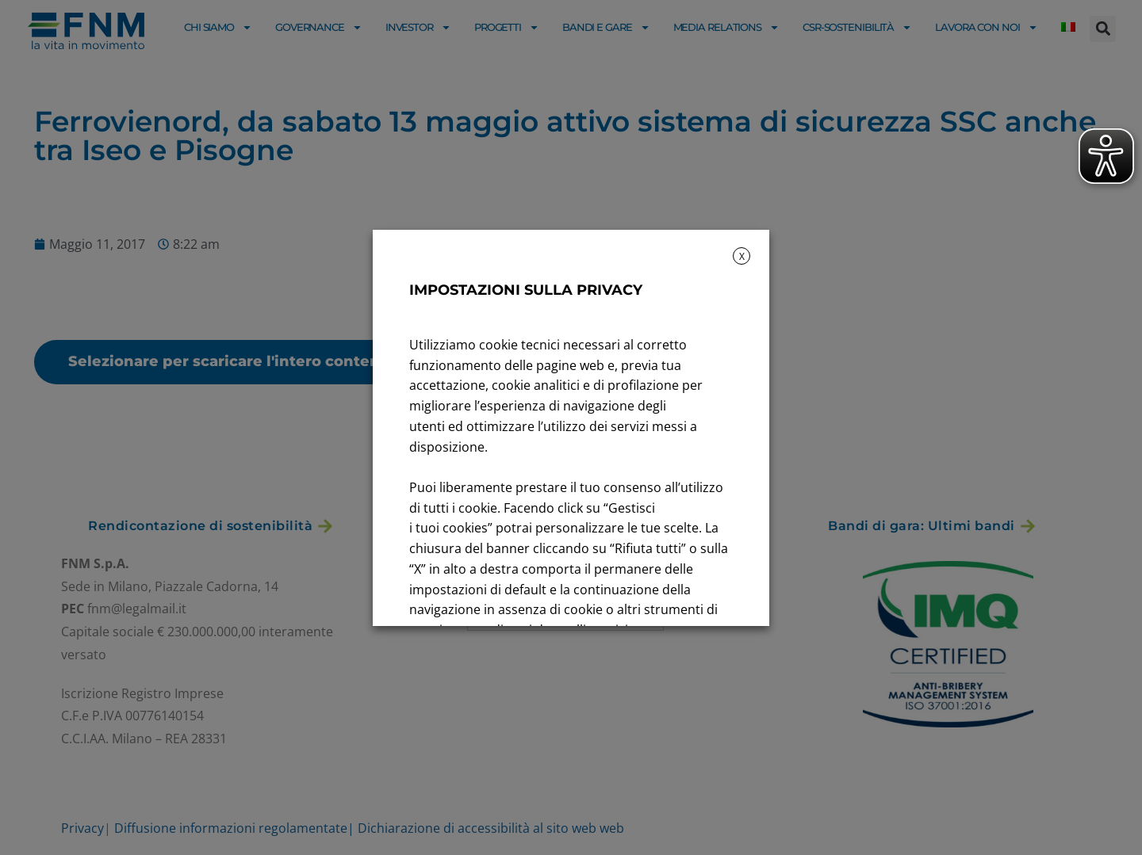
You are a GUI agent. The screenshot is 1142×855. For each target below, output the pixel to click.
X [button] (742, 256)
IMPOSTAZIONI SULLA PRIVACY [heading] (525, 290)
